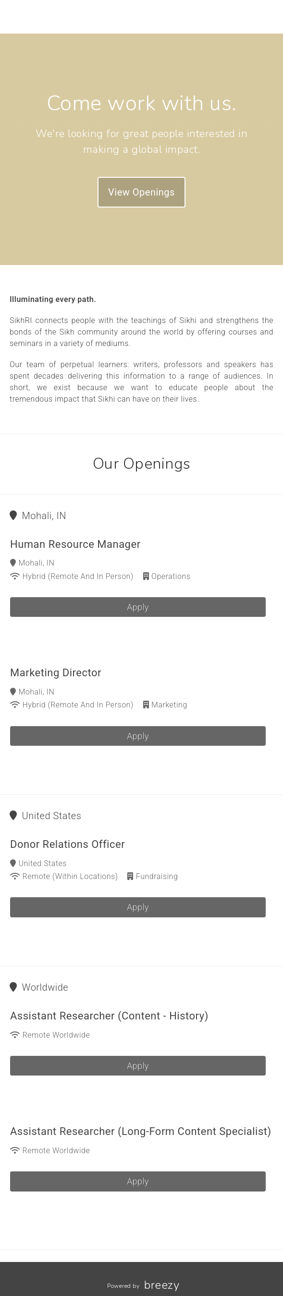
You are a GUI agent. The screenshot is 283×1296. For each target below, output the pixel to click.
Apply (138, 607)
